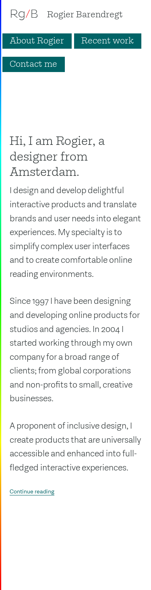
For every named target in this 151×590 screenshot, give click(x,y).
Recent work (107, 41)
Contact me (33, 64)
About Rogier (37, 41)
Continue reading (32, 492)
